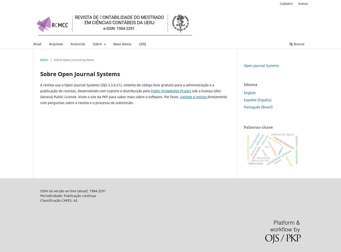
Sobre (98, 44)
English (250, 93)
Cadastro (286, 3)
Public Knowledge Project (171, 91)
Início (44, 60)
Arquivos (56, 44)
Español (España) (257, 100)
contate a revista (193, 97)
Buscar (297, 44)
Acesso (303, 3)
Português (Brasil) (258, 107)
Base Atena (122, 44)
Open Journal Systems (261, 65)
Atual (37, 44)
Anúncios (78, 44)
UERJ (142, 44)
